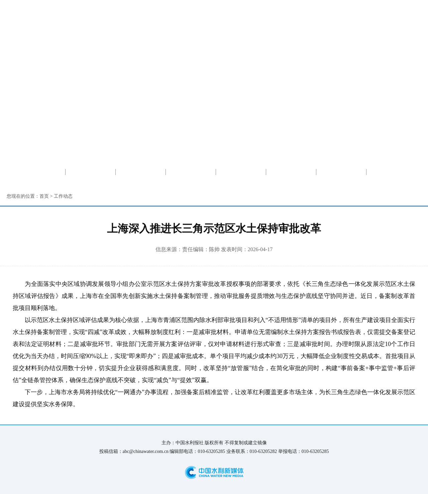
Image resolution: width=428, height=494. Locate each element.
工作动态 (191, 172)
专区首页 (90, 172)
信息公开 (341, 172)
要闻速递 (140, 172)
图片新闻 (291, 172)
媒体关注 (241, 172)
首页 (44, 196)
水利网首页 (40, 172)
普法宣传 (391, 172)
